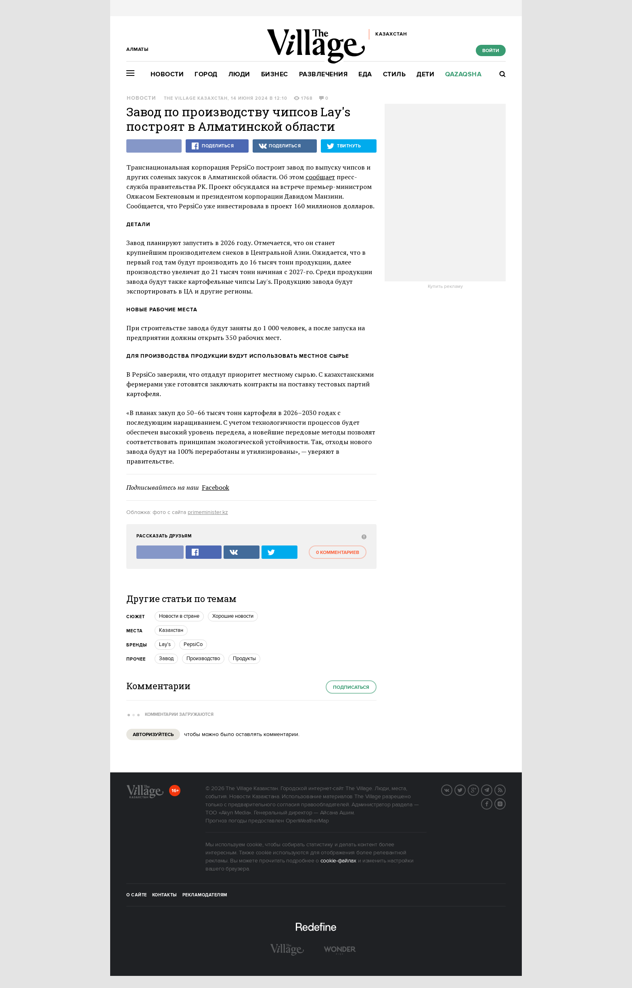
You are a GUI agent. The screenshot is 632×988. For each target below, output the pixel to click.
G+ (478, 789)
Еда (365, 74)
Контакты (164, 895)
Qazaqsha (463, 74)
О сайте (136, 895)
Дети (425, 74)
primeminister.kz (208, 512)
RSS (505, 789)
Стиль (394, 74)
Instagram (505, 803)
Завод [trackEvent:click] (166, 658)
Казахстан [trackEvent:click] (171, 630)
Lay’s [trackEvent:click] (165, 644)
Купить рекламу (445, 286)
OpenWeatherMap (307, 820)
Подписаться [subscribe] (351, 687)
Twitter (465, 789)
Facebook (215, 487)
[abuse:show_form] (363, 536)
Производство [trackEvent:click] (203, 658)
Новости (167, 74)
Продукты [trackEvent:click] (244, 658)
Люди (239, 74)
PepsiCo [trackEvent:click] (193, 644)
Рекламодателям (204, 895)
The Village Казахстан (196, 98)
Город (206, 74)
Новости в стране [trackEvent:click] (179, 616)
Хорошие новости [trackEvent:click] (232, 616)
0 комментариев (337, 553)
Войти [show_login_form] (490, 51)
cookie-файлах (338, 860)
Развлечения (323, 74)
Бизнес (274, 74)
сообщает (320, 176)
